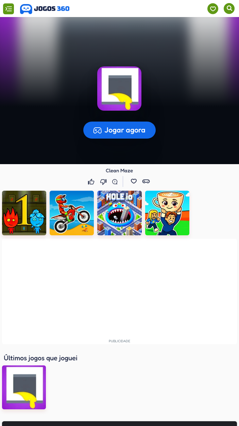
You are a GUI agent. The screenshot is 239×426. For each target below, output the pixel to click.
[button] (134, 181)
